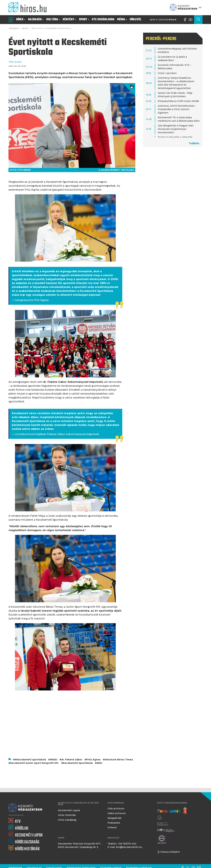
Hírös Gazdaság (67, 819)
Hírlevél (135, 19)
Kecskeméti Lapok (69, 810)
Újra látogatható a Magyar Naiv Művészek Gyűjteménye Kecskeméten (176, 129)
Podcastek (113, 822)
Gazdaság (35, 19)
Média (122, 19)
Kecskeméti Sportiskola (78, 763)
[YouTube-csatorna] (191, 20)
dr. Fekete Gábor (71, 759)
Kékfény (69, 19)
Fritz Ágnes (93, 759)
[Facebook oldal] (186, 20)
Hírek (20, 19)
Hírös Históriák (67, 815)
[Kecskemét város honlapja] (172, 810)
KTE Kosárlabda (103, 19)
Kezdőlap (14, 28)
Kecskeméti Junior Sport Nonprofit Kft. (34, 763)
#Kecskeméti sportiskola (30, 759)
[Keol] (162, 824)
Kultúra (53, 19)
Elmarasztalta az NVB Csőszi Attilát (178, 101)
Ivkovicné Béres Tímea (119, 759)
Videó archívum (116, 813)
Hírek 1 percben (167, 73)
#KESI (53, 759)
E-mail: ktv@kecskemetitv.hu (124, 847)
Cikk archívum (115, 808)
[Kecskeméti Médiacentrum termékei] (185, 7)
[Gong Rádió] (161, 817)
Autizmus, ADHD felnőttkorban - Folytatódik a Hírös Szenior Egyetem (177, 109)
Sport (84, 19)
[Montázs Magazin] (165, 830)
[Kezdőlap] (28, 7)
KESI (99, 763)
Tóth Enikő (14, 61)
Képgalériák (114, 818)
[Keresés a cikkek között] (198, 19)
